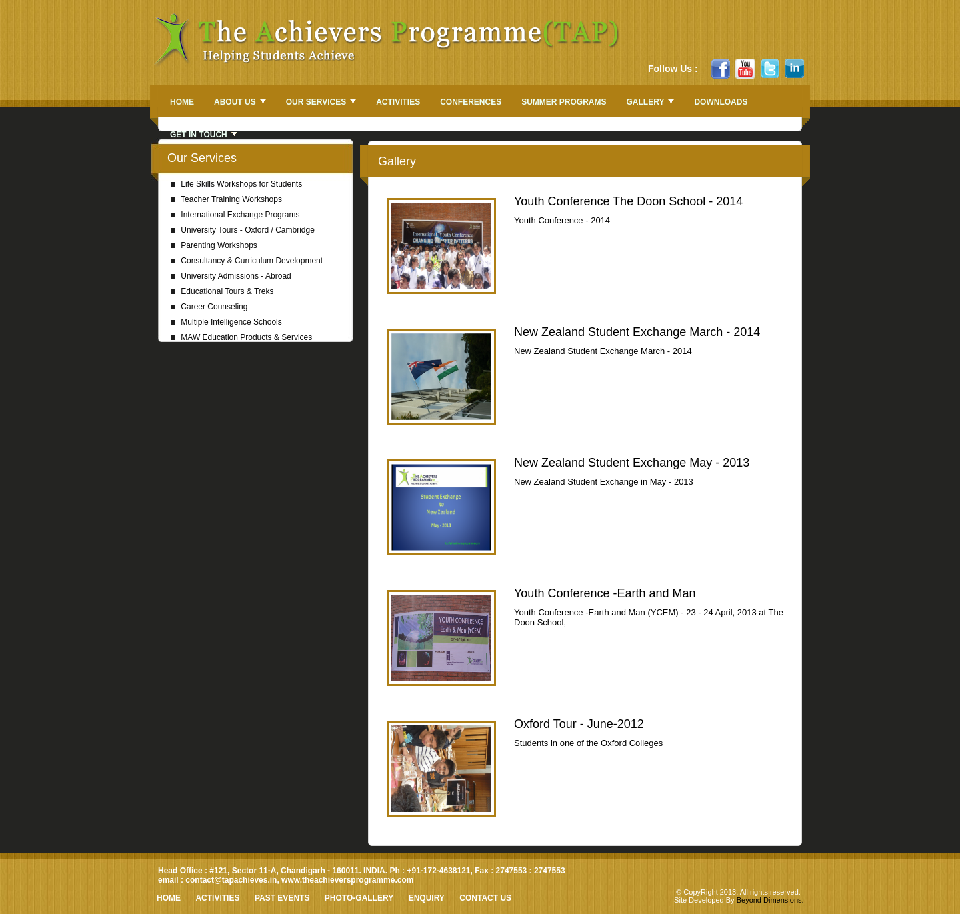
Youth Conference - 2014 (562, 220)
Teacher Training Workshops (226, 199)
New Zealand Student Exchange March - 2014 (637, 332)
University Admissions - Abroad (231, 276)
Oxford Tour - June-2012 (579, 724)
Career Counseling (209, 306)
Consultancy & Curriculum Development (247, 260)
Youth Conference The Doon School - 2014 (628, 201)
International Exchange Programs (235, 214)
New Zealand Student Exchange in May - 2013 (603, 482)
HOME (169, 898)
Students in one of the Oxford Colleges (588, 743)
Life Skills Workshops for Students (236, 184)
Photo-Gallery (359, 898)
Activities (217, 898)
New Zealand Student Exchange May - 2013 (631, 462)
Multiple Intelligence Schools (226, 322)
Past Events (282, 898)
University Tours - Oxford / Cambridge (243, 230)
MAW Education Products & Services (241, 337)
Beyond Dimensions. (770, 900)
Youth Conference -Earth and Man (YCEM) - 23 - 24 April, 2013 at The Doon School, (648, 617)
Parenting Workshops (214, 245)
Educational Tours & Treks (222, 291)
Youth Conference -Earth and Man (605, 593)
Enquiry (427, 898)
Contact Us (485, 898)
